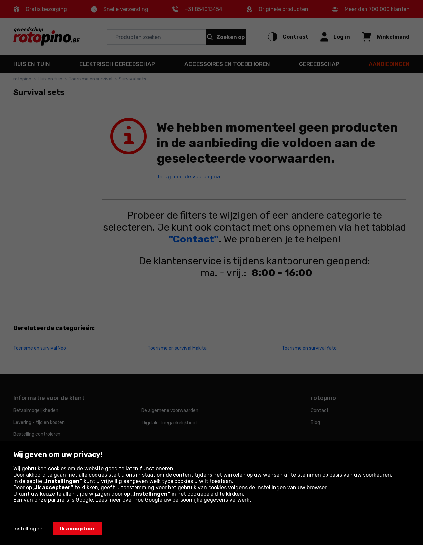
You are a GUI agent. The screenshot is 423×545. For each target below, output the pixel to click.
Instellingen (28, 529)
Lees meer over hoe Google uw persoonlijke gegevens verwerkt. (174, 500)
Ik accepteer (77, 529)
